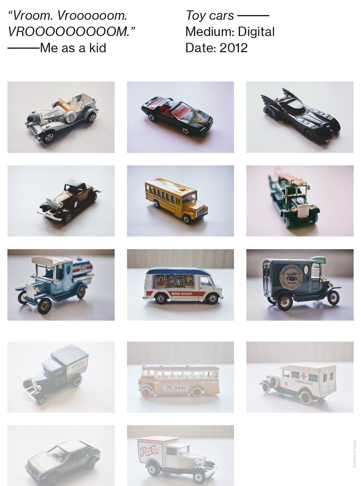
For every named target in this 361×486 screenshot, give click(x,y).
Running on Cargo (354, 454)
